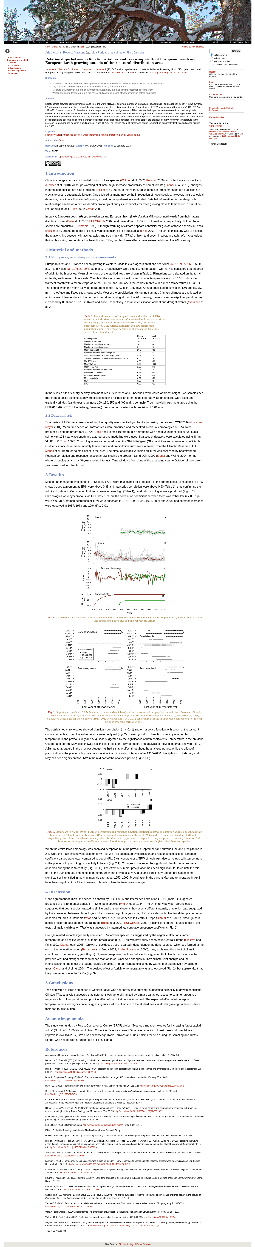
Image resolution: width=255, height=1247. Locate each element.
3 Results (11, 63)
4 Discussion (14, 65)
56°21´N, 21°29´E (78, 268)
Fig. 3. (51, 832)
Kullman (151, 180)
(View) (60, 140)
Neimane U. (88, 69)
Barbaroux (88, 949)
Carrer (57, 968)
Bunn (64, 441)
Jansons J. (100, 69)
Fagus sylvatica (53, 134)
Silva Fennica (51, 47)
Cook (97, 431)
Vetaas (90, 208)
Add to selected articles (193, 47)
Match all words (220, 58)
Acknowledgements (17, 71)
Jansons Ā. (51, 69)
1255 (81, 47)
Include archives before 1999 (225, 64)
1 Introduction (14, 57)
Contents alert (216, 94)
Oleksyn (190, 939)
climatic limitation (109, 134)
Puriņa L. (76, 69)
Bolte (70, 221)
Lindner (51, 185)
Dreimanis (81, 226)
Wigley (124, 903)
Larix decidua (133, 134)
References (13, 73)
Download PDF (99, 156)
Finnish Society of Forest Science (135, 1244)
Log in (212, 82)
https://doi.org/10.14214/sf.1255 (171, 72)
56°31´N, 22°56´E (182, 263)
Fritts (74, 208)
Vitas (88, 918)
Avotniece (194, 302)
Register (213, 72)
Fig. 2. (51, 712)
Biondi (161, 455)
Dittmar (161, 918)
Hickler (100, 189)
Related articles (216, 117)
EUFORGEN (97, 221)
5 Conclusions (14, 68)
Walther (126, 180)
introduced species (72, 134)
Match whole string (222, 61)
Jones (50, 450)
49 (64, 47)
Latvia (122, 134)
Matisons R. (64, 69)
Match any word (220, 55)
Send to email (215, 126)
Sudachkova (125, 949)
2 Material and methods (18, 60)
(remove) (231, 136)
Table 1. (88, 316)
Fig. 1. (51, 617)
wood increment (91, 134)
